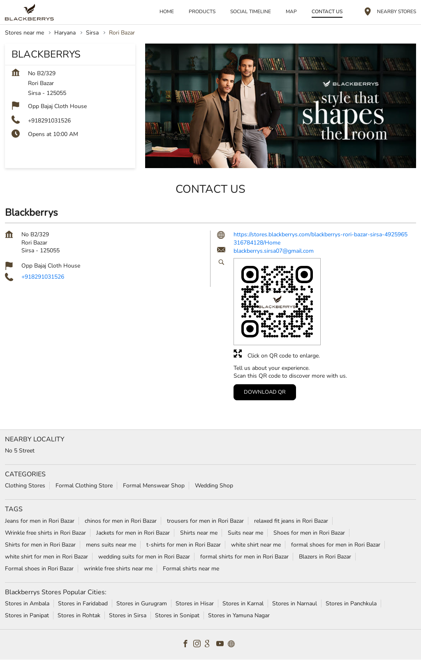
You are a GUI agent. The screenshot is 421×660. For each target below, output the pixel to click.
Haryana (65, 33)
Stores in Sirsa (127, 615)
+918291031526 (49, 121)
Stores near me (24, 33)
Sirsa (92, 33)
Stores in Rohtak (79, 615)
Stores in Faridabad (83, 603)
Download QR (265, 392)
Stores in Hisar (195, 603)
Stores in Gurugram (141, 603)
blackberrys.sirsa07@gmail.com (274, 251)
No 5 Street (20, 451)
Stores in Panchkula (351, 603)
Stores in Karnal (243, 603)
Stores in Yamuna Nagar (239, 615)
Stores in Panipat (27, 615)
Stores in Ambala (27, 603)
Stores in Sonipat (177, 615)
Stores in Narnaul (294, 603)
